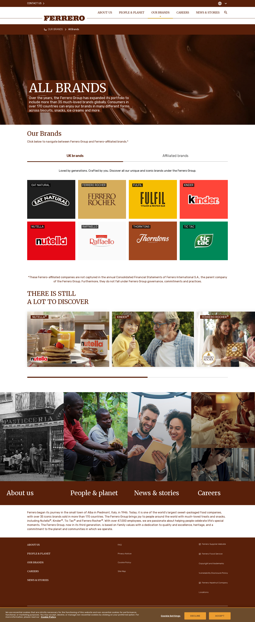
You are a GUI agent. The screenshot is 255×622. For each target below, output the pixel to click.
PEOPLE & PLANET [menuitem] (131, 12)
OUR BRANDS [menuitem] (160, 12)
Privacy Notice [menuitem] (124, 553)
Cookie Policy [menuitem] (124, 562)
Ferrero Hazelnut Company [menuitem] (213, 582)
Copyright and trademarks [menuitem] (211, 563)
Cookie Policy (48, 617)
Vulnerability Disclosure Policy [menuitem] (213, 573)
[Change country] (222, 3)
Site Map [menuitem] (122, 571)
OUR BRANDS (55, 29)
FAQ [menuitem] (120, 545)
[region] (127, 614)
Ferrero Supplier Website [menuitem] (212, 544)
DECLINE (195, 616)
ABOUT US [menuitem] (104, 12)
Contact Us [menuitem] (36, 3)
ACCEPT (220, 616)
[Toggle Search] (226, 12)
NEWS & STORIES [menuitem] (207, 12)
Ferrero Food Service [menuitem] (210, 554)
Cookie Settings (170, 616)
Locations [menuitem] (203, 592)
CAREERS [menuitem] (182, 12)
